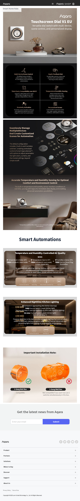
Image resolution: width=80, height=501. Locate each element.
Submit (56, 421)
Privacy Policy (7, 490)
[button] (1, 145)
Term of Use (15, 490)
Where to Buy (8, 467)
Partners (7, 456)
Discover (7, 472)
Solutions (7, 461)
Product (6, 450)
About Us (7, 483)
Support (6, 478)
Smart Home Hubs (10, 8)
